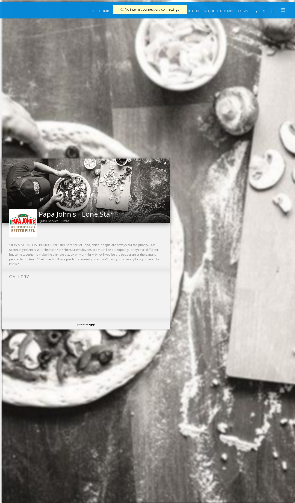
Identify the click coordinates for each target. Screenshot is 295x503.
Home (104, 11)
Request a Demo (218, 11)
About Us (190, 11)
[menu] (281, 10)
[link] (165, 164)
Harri (92, 324)
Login (243, 11)
